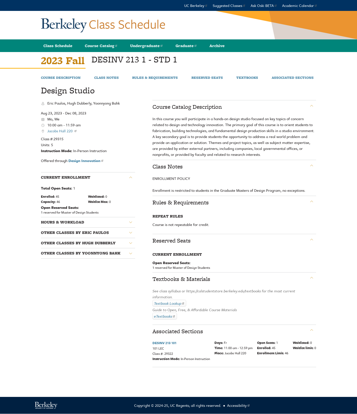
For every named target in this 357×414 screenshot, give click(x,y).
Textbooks (247, 78)
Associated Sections (293, 78)
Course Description (61, 78)
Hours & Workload (62, 222)
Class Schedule (57, 45)
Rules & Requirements (155, 78)
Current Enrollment (65, 177)
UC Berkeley (196, 5)
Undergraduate (146, 45)
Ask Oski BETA (264, 5)
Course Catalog (101, 45)
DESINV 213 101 (164, 342)
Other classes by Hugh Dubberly (78, 243)
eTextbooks (165, 316)
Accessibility (238, 405)
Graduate (186, 45)
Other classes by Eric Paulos (75, 232)
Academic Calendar (299, 5)
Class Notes (106, 78)
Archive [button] (217, 45)
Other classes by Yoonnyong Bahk (80, 253)
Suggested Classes (229, 5)
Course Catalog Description (187, 106)
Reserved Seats (207, 78)
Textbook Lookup (169, 303)
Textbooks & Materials (181, 279)
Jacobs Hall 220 (62, 131)
